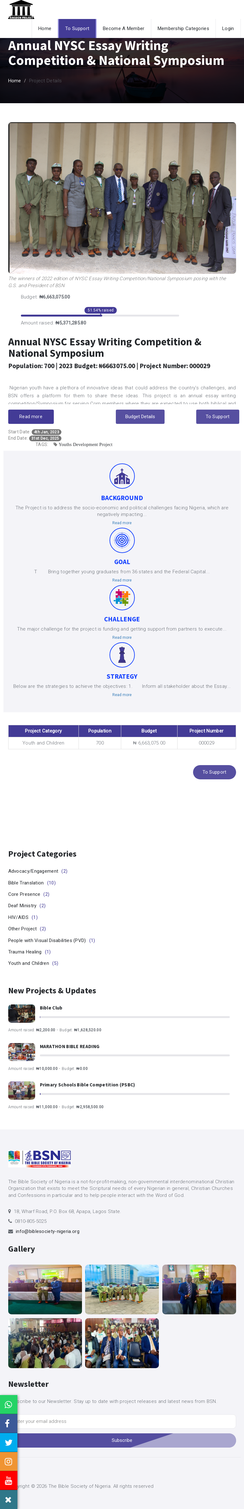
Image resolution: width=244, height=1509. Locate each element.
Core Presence (29, 894)
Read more (30, 416)
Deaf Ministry (27, 906)
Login (228, 28)
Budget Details (140, 416)
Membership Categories (183, 28)
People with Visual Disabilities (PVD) (51, 940)
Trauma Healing (29, 952)
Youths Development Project (86, 444)
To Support (77, 28)
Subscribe (122, 1440)
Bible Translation (32, 883)
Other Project (27, 929)
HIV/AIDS (23, 917)
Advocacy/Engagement (38, 871)
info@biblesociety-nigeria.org (47, 1231)
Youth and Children (33, 963)
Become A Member (124, 28)
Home (44, 28)
